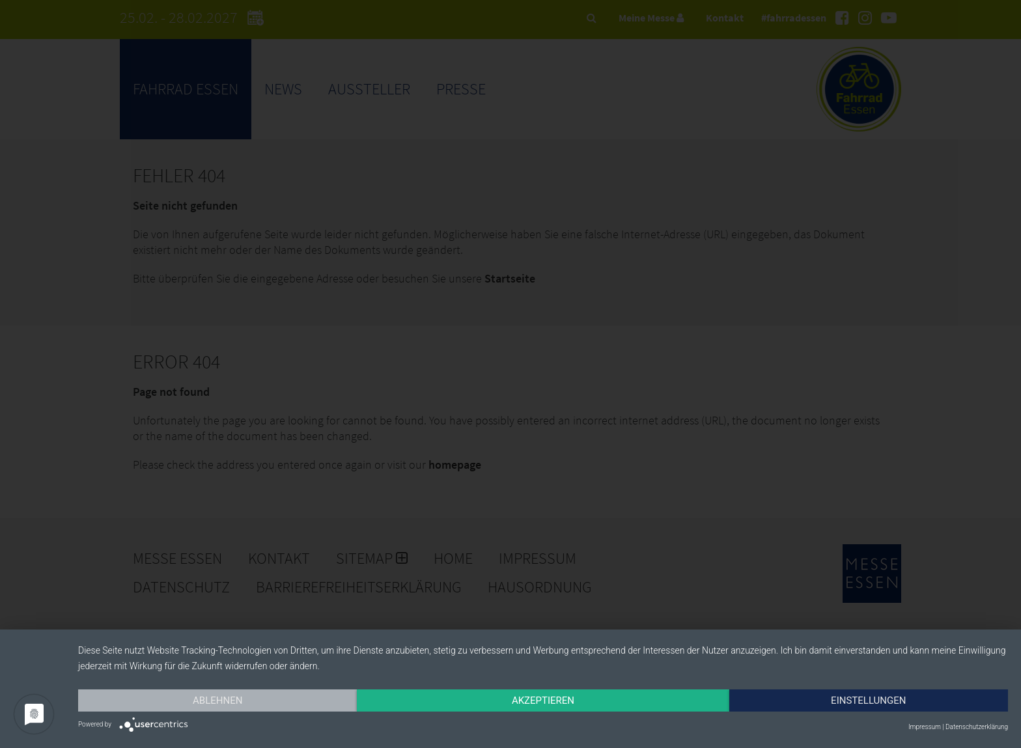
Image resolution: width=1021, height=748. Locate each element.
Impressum (924, 726)
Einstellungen (868, 700)
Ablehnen (217, 700)
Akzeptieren (543, 700)
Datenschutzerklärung (976, 726)
